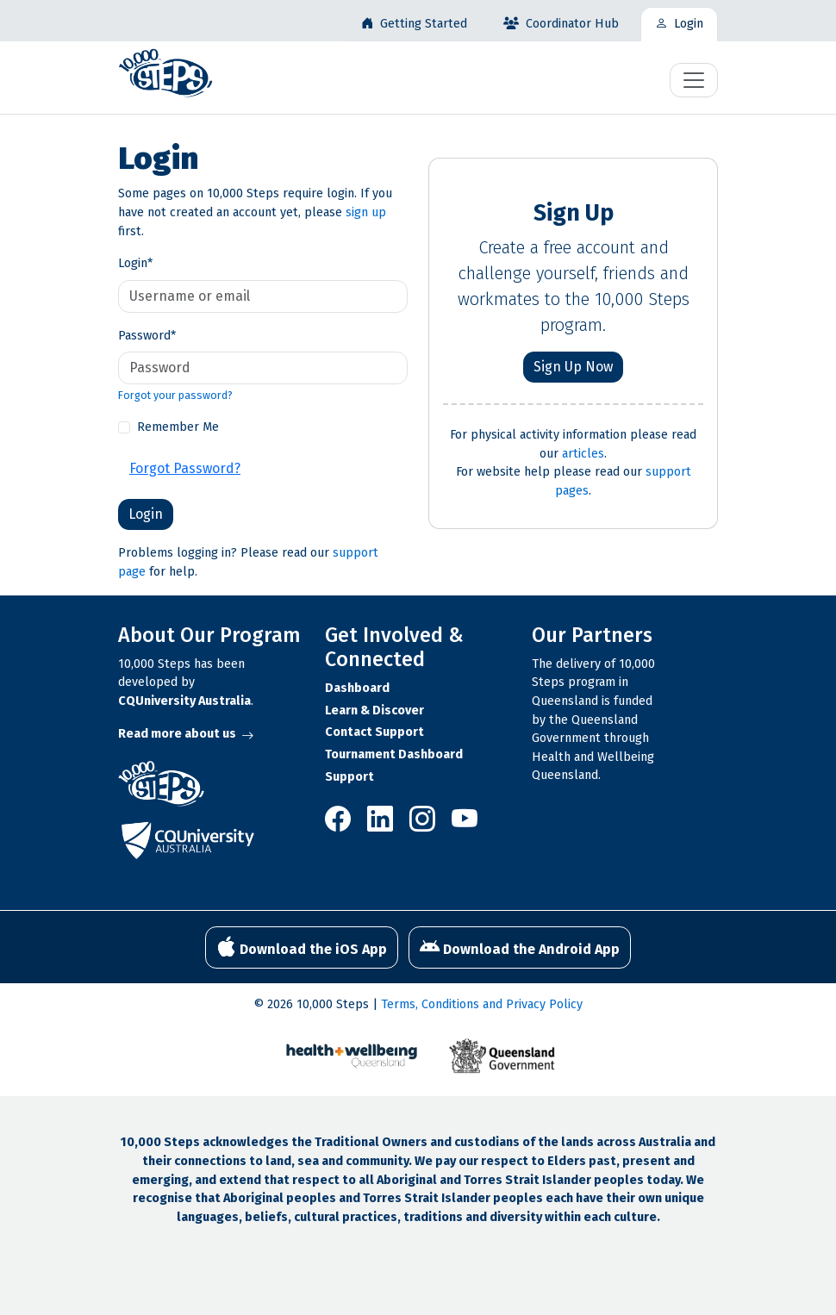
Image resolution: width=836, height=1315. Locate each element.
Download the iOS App (301, 947)
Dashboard (357, 688)
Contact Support (374, 732)
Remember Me (178, 427)
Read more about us (185, 733)
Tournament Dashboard (394, 754)
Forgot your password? (175, 395)
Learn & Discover (374, 710)
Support (349, 777)
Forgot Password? (184, 468)
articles (583, 453)
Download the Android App (520, 947)
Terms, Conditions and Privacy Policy (482, 1004)
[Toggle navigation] (694, 80)
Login (135, 263)
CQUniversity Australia (184, 701)
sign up (366, 212)
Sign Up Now (573, 366)
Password (147, 335)
